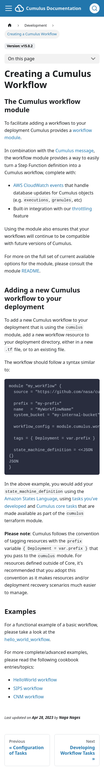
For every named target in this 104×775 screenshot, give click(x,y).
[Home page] (9, 25)
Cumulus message (74, 151)
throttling (82, 209)
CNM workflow (28, 697)
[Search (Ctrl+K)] (95, 8)
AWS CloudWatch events (38, 185)
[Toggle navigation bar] (8, 8)
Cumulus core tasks (56, 506)
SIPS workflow (28, 688)
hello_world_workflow (26, 639)
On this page (21, 59)
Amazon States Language (30, 499)
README (30, 271)
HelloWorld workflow (35, 680)
